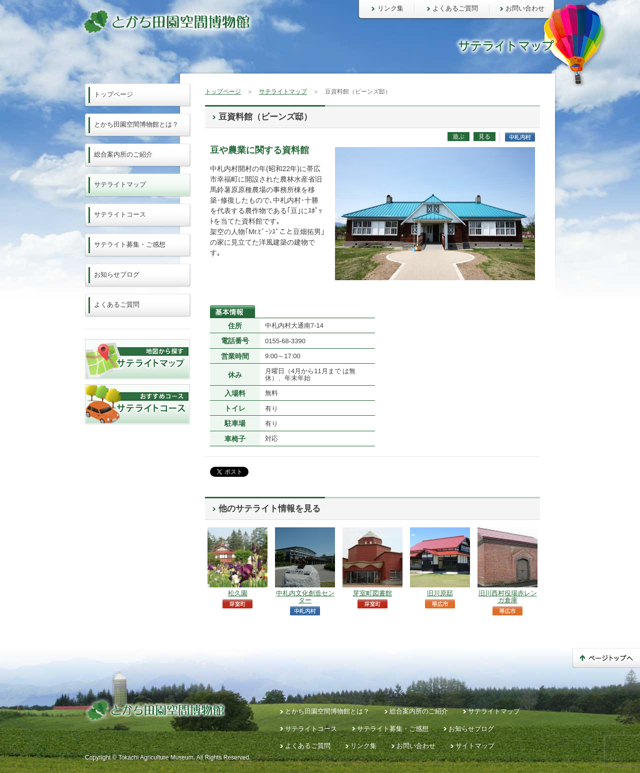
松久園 (238, 593)
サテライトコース (120, 214)
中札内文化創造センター (305, 596)
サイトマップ (475, 745)
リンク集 (391, 8)
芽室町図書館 (372, 593)
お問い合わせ (525, 8)
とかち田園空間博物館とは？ (136, 124)
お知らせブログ (117, 274)
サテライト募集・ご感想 (130, 244)
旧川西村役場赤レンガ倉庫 (507, 596)
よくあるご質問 (455, 8)
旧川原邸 (440, 593)
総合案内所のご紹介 (123, 154)
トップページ (223, 91)
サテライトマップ (283, 91)
